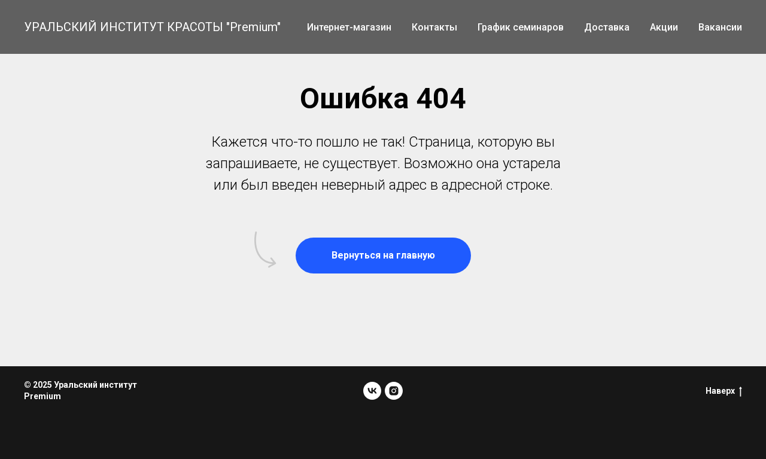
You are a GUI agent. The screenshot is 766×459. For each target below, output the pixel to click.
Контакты (434, 27)
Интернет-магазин (349, 27)
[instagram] (394, 391)
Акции (664, 27)
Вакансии (720, 27)
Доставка (607, 27)
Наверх (724, 391)
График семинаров (521, 27)
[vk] (372, 391)
